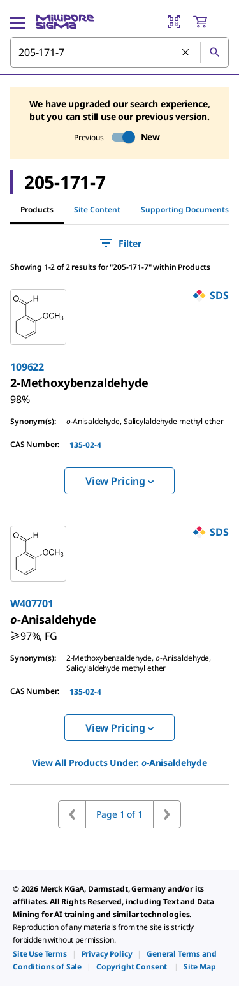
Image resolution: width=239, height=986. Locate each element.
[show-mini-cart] (210, 21)
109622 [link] (27, 367)
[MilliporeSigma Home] (65, 21)
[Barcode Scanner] (174, 21)
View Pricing (119, 481)
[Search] (214, 52)
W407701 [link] (32, 603)
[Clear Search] (186, 53)
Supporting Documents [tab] (185, 209)
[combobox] (119, 52)
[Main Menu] (17, 22)
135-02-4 (85, 444)
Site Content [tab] (97, 209)
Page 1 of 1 (119, 814)
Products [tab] (37, 209)
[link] (79, 382)
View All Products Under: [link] (119, 762)
